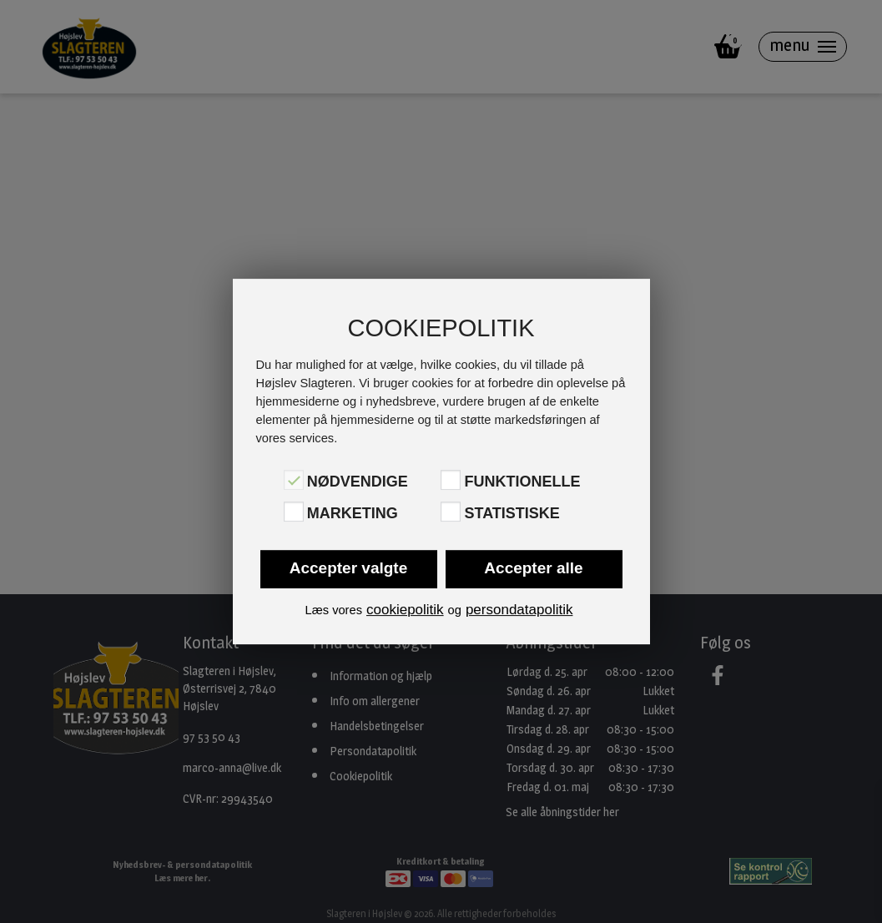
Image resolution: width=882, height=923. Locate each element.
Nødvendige (357, 481)
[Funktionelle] (451, 480)
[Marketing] (294, 512)
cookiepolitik (405, 610)
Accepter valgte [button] (349, 568)
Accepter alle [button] (533, 568)
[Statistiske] (451, 512)
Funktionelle (522, 481)
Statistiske (511, 513)
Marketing (352, 513)
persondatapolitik (519, 610)
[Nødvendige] (294, 480)
